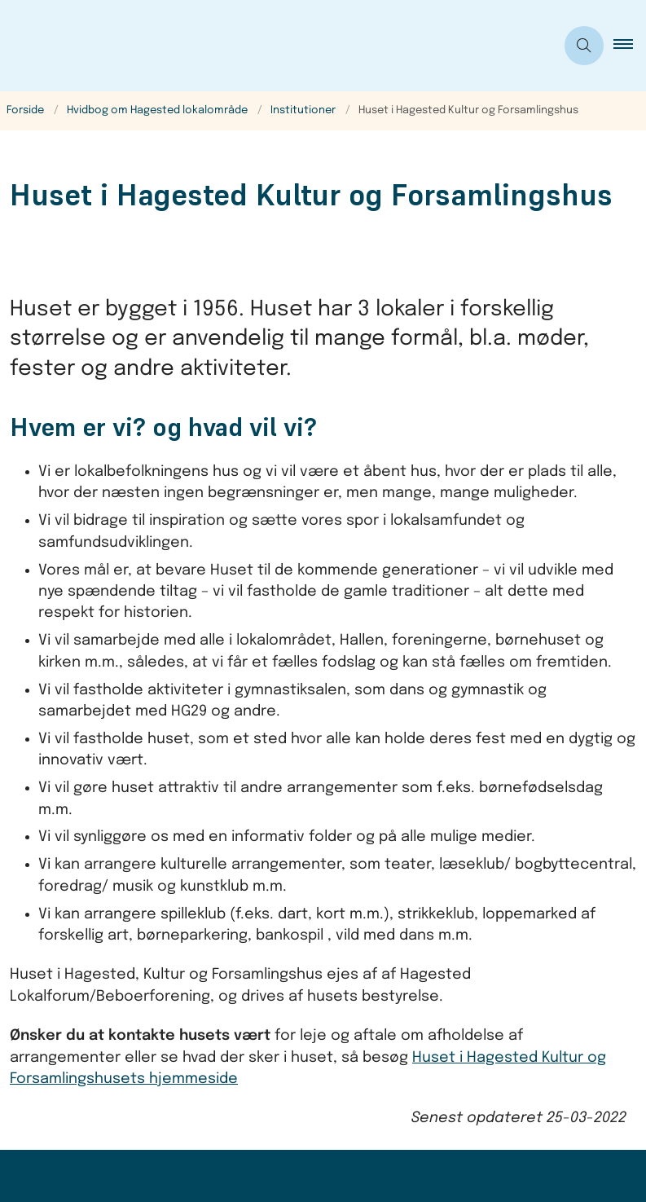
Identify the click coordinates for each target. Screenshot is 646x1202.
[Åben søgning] (584, 45)
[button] (629, 45)
